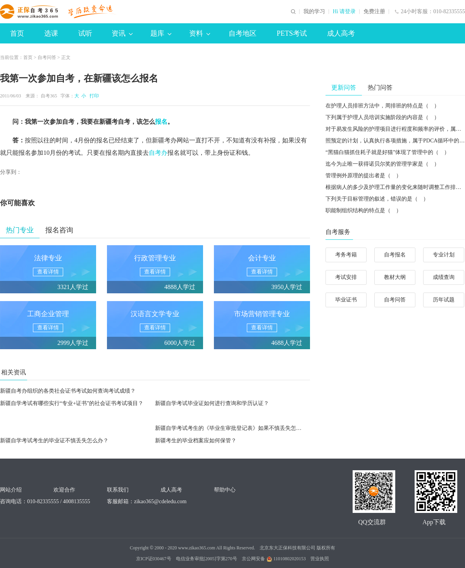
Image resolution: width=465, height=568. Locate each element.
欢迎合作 (64, 490)
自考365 (49, 96)
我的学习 (314, 11)
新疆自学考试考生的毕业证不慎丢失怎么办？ (54, 440)
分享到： (11, 172)
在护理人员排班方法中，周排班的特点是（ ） (382, 106)
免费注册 (374, 11)
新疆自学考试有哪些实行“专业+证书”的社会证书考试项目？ (71, 403)
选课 (51, 33)
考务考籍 (346, 255)
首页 (17, 33)
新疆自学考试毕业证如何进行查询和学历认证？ (212, 403)
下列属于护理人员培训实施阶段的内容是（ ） (382, 117)
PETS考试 (292, 33)
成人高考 (341, 33)
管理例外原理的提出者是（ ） (363, 175)
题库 (160, 33)
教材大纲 (395, 277)
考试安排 (346, 277)
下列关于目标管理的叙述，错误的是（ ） (377, 199)
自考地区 (243, 33)
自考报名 (395, 255)
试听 (85, 33)
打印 (93, 96)
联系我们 (118, 490)
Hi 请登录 (344, 11)
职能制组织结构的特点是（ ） (363, 210)
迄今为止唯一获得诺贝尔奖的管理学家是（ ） (382, 164)
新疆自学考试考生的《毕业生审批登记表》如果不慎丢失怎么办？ (233, 428)
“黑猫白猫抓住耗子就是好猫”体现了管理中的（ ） (388, 152)
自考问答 (47, 57)
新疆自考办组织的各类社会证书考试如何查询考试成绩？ (68, 391)
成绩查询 (444, 277)
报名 (161, 121)
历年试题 (444, 300)
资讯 (122, 33)
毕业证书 (346, 300)
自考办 (158, 152)
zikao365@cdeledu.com (160, 501)
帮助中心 (225, 490)
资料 (199, 33)
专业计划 (444, 255)
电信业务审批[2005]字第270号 (206, 558)
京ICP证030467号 (153, 558)
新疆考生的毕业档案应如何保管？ (195, 440)
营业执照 (319, 558)
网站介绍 (11, 490)
